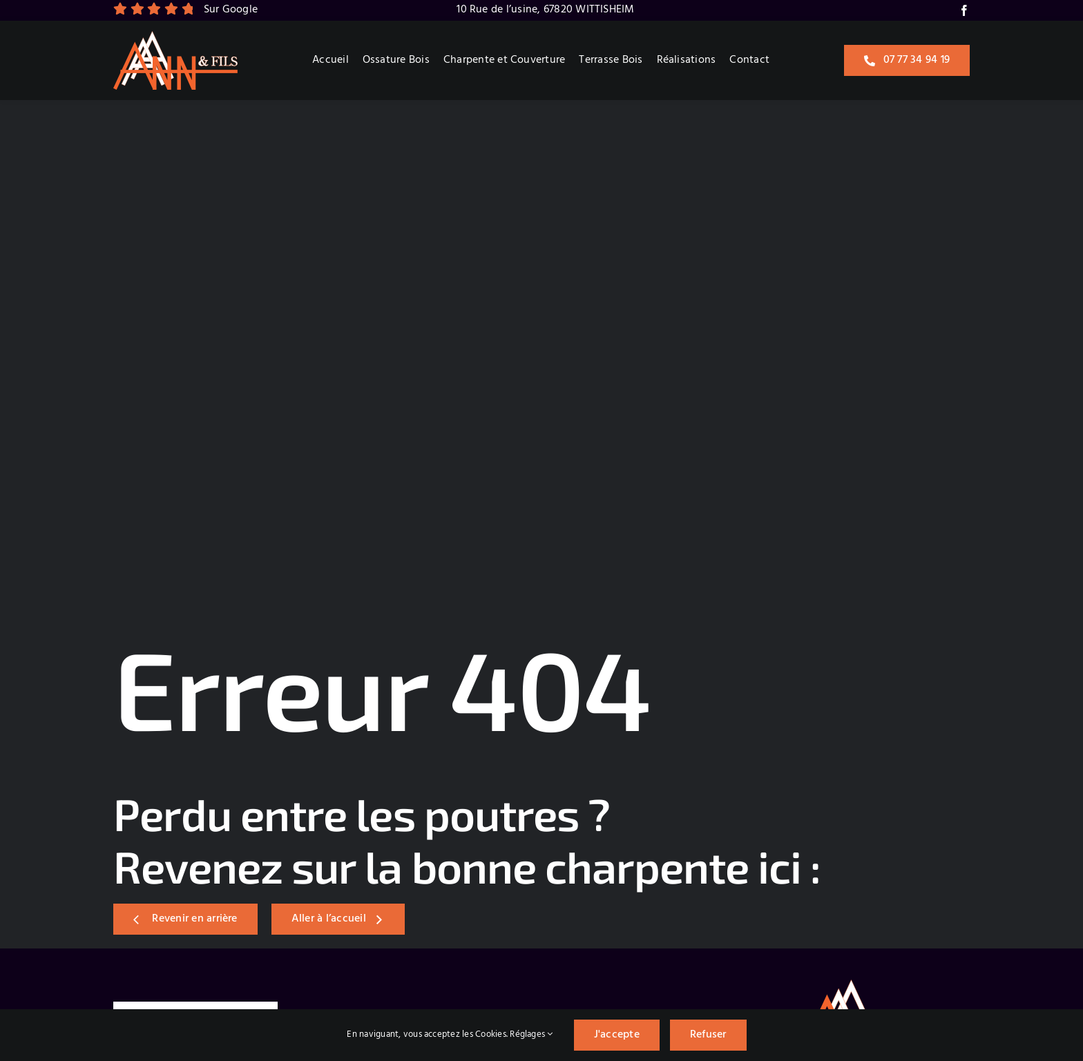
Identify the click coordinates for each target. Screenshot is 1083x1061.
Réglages (531, 1034)
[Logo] (175, 37)
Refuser (708, 1035)
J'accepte (617, 1035)
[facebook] (964, 10)
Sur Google (231, 10)
